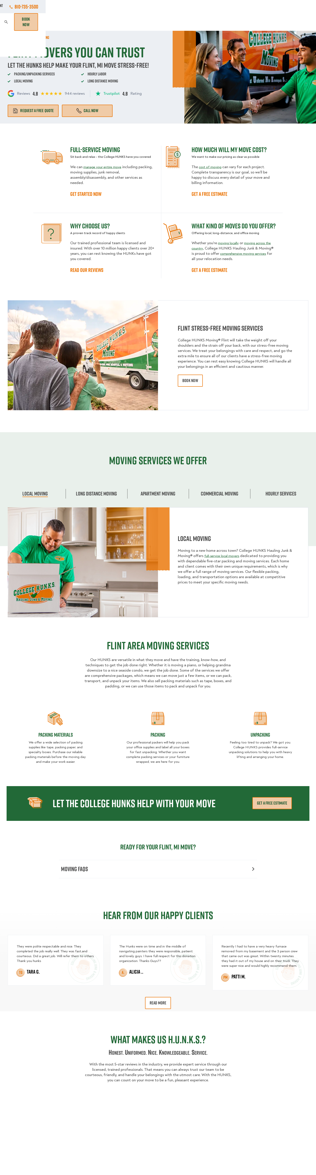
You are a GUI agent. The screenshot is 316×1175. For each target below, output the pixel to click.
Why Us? (243, 22)
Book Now (296, 22)
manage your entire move (104, 166)
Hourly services (281, 493)
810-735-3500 (296, 6)
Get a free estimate (272, 803)
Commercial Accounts (131, 6)
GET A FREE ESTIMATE (209, 194)
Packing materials (55, 734)
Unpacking (260, 734)
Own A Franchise (218, 6)
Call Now (87, 110)
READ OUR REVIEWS (86, 270)
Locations (164, 6)
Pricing (222, 22)
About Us (189, 6)
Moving (93, 22)
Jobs (100, 6)
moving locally (230, 243)
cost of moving (211, 166)
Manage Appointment (256, 6)
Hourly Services (193, 22)
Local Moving (35, 493)
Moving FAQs (157, 869)
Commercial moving (219, 493)
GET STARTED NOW (85, 194)
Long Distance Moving (96, 493)
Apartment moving (158, 493)
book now (190, 380)
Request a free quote (33, 110)
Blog (262, 22)
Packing (158, 734)
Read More (158, 1004)
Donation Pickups (155, 22)
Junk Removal (119, 22)
